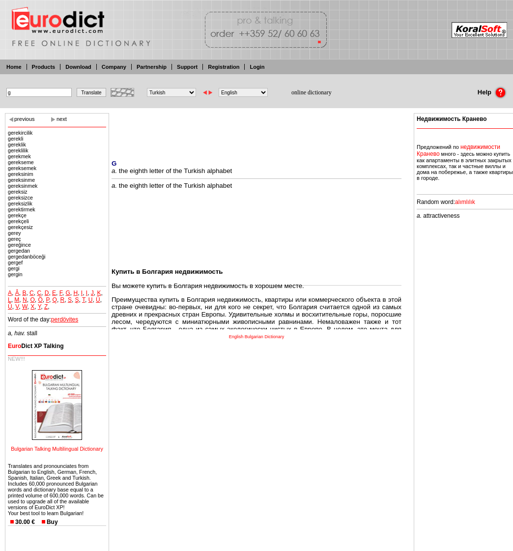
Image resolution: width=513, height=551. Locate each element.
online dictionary (311, 92)
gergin (15, 274)
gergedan (19, 251)
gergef (15, 262)
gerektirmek (21, 209)
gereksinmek (22, 186)
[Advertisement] (256, 130)
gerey (14, 233)
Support (187, 67)
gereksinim (20, 174)
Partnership (152, 67)
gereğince (19, 245)
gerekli (15, 139)
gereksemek (22, 168)
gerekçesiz (20, 227)
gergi (14, 268)
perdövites (64, 319)
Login (257, 67)
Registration (223, 67)
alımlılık (465, 202)
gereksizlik (20, 203)
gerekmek (19, 156)
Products (44, 67)
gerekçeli (18, 221)
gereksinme (21, 180)
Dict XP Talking (36, 346)
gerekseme (21, 162)
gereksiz (18, 192)
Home (14, 67)
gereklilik (18, 150)
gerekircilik (20, 133)
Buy (52, 522)
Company (114, 67)
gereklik (17, 144)
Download (78, 67)
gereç (14, 239)
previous (24, 119)
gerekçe (17, 215)
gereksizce (20, 198)
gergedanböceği (26, 257)
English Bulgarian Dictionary (257, 336)
